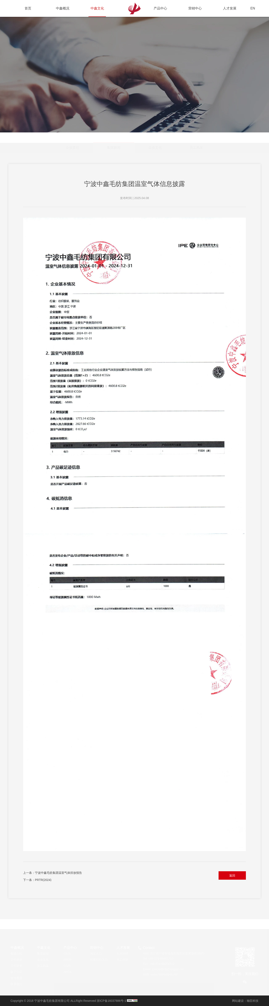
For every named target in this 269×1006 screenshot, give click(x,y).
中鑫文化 (97, 12)
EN (252, 8)
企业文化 (155, 137)
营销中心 (195, 8)
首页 (28, 8)
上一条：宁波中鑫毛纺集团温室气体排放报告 (52, 872)
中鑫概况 (62, 8)
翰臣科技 (252, 1000)
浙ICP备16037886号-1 (111, 1000)
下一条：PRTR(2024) (37, 879)
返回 (232, 875)
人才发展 (229, 8)
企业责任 (72, 137)
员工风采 (196, 137)
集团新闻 (113, 135)
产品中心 (160, 8)
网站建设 (238, 1000)
